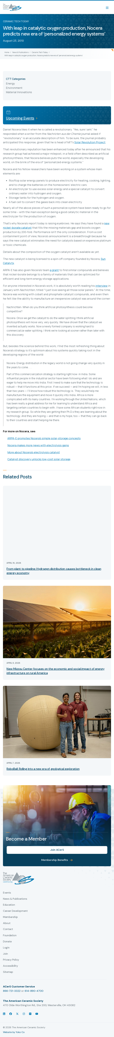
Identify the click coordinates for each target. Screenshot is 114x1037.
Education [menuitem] (9, 904)
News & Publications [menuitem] (15, 898)
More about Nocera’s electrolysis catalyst (33, 452)
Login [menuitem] (6, 947)
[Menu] (108, 7)
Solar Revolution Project (89, 142)
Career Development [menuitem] (15, 911)
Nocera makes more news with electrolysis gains (38, 445)
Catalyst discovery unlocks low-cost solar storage (38, 459)
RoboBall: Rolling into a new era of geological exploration (43, 769)
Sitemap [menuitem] (8, 972)
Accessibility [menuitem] (10, 965)
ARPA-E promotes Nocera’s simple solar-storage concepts (44, 438)
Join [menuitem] (5, 953)
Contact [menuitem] (8, 929)
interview (101, 285)
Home (6, 52)
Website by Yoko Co (14, 1032)
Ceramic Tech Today (40, 52)
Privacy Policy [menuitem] (11, 959)
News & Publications (20, 52)
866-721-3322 (11, 991)
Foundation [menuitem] (9, 935)
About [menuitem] (6, 923)
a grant (54, 270)
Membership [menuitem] (10, 917)
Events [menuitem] (7, 892)
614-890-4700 (34, 991)
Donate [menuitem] (7, 941)
